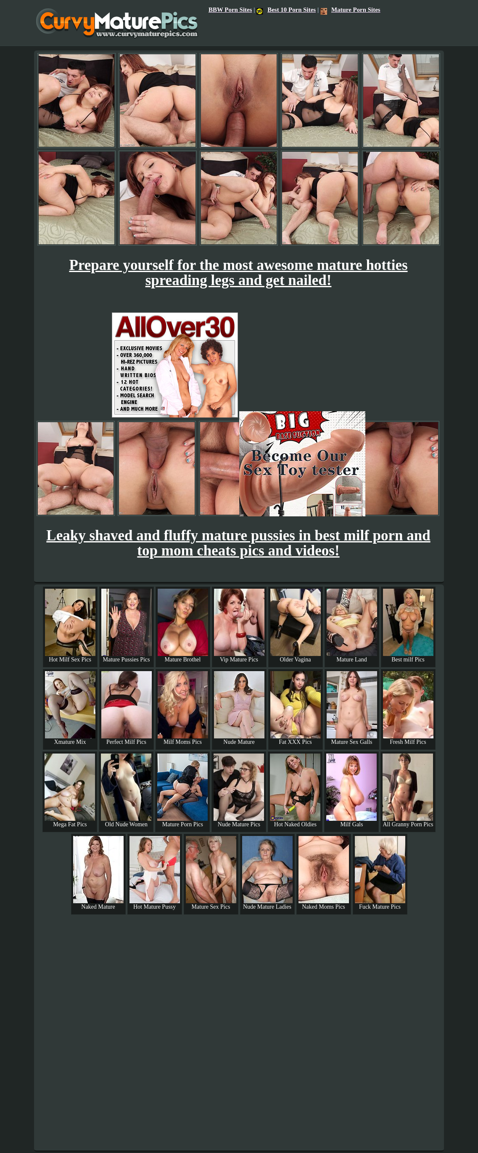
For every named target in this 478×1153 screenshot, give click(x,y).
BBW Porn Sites (230, 9)
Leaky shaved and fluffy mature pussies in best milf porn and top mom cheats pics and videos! (238, 543)
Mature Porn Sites (350, 9)
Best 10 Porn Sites (286, 9)
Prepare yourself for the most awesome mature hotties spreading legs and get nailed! (238, 272)
